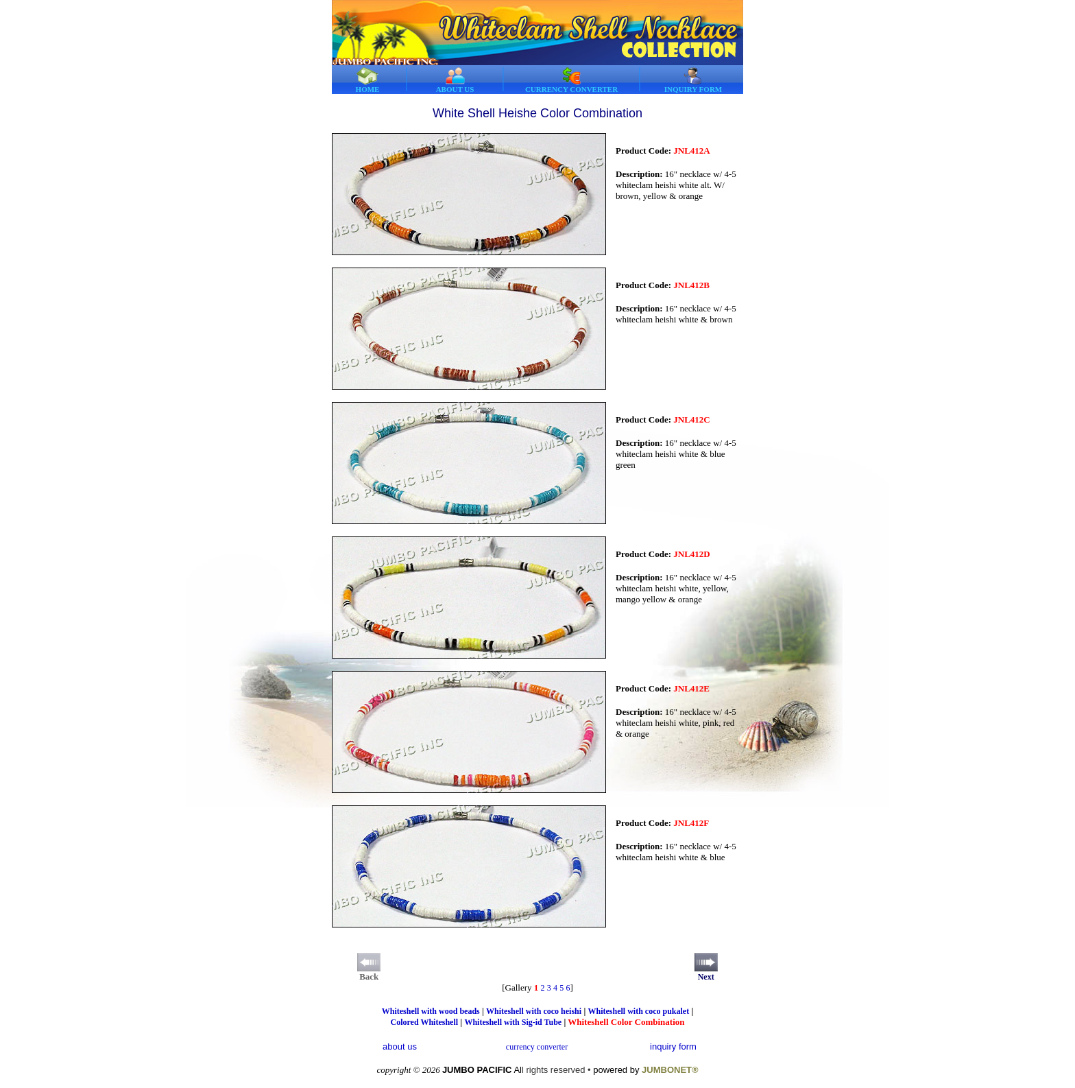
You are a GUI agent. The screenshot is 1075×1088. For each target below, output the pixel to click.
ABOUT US (455, 80)
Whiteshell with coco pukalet (639, 1011)
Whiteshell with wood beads (431, 1011)
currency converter (537, 1047)
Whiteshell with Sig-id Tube (512, 1022)
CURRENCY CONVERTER (571, 80)
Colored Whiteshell (424, 1022)
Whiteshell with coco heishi (533, 1011)
